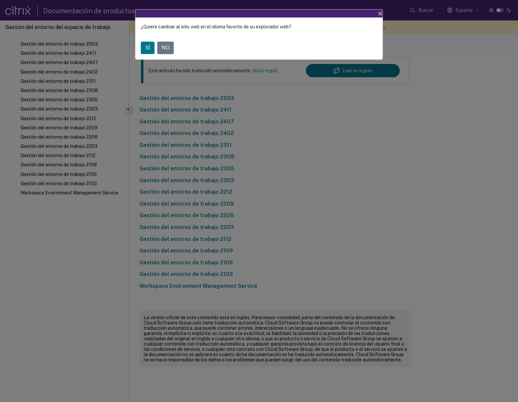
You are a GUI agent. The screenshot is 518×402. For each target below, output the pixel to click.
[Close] (380, 13)
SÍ (147, 48)
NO (165, 48)
